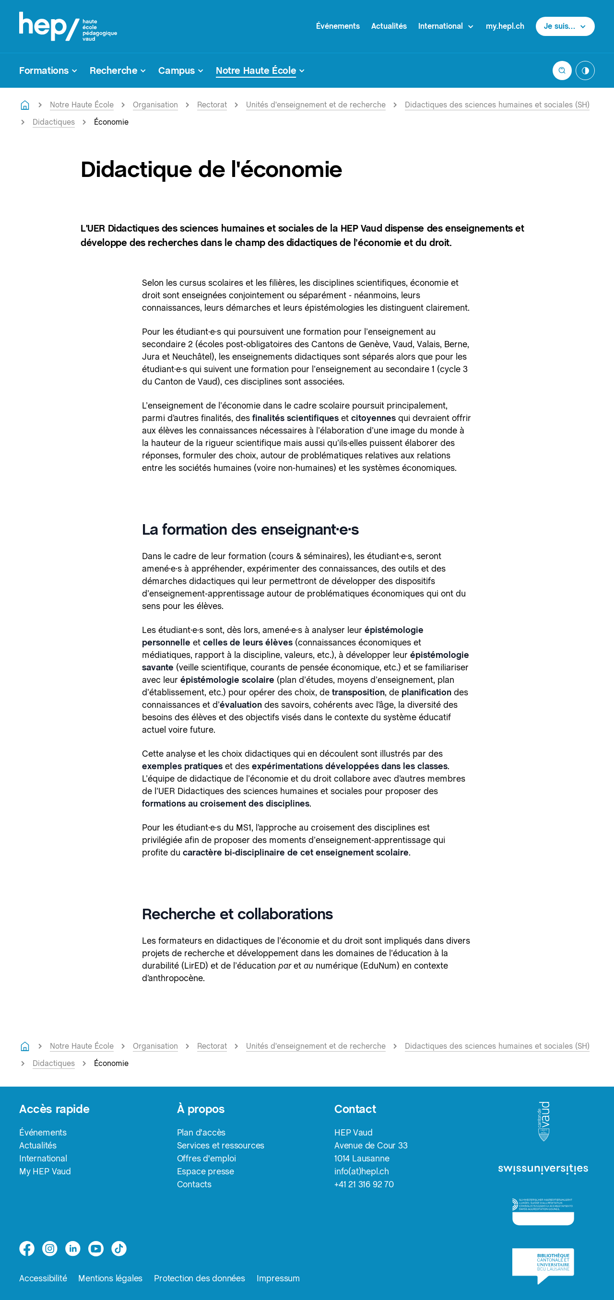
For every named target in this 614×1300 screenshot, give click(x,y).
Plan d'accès (201, 1132)
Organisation (155, 104)
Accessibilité (43, 1278)
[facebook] (27, 1248)
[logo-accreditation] (543, 1211)
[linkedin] (73, 1248)
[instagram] (50, 1248)
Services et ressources (221, 1145)
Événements (338, 26)
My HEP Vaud (45, 1171)
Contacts (194, 1184)
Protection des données (199, 1278)
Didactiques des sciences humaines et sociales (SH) (497, 104)
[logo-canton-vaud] (543, 1122)
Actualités (389, 26)
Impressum (278, 1278)
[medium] (96, 1248)
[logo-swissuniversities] (543, 1169)
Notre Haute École (82, 104)
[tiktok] (119, 1248)
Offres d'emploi (206, 1158)
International (43, 1158)
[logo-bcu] (543, 1266)
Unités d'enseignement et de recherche (316, 104)
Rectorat (212, 104)
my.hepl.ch (505, 26)
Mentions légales (110, 1278)
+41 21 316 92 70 (364, 1184)
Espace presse (205, 1171)
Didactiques (54, 122)
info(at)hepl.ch (361, 1171)
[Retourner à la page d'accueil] (25, 105)
